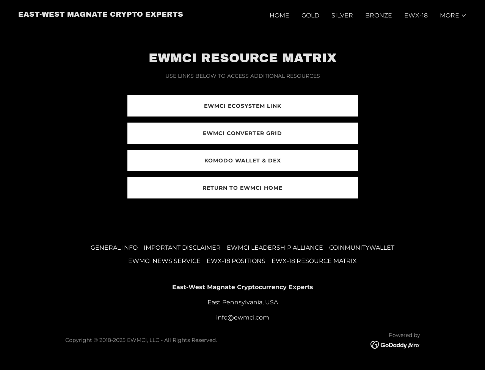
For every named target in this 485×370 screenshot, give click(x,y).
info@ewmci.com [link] (242, 317)
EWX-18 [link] (416, 15)
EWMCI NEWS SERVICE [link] (164, 261)
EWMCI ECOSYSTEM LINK (242, 105)
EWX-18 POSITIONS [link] (236, 261)
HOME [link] (279, 15)
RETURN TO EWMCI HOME (242, 187)
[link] (100, 14)
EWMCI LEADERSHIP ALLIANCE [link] (275, 247)
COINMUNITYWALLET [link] (361, 247)
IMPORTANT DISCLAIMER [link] (182, 247)
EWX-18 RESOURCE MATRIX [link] (314, 261)
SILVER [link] (342, 15)
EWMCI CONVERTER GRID (242, 133)
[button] (453, 15)
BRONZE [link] (378, 15)
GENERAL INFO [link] (114, 247)
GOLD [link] (310, 15)
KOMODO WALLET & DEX (242, 160)
